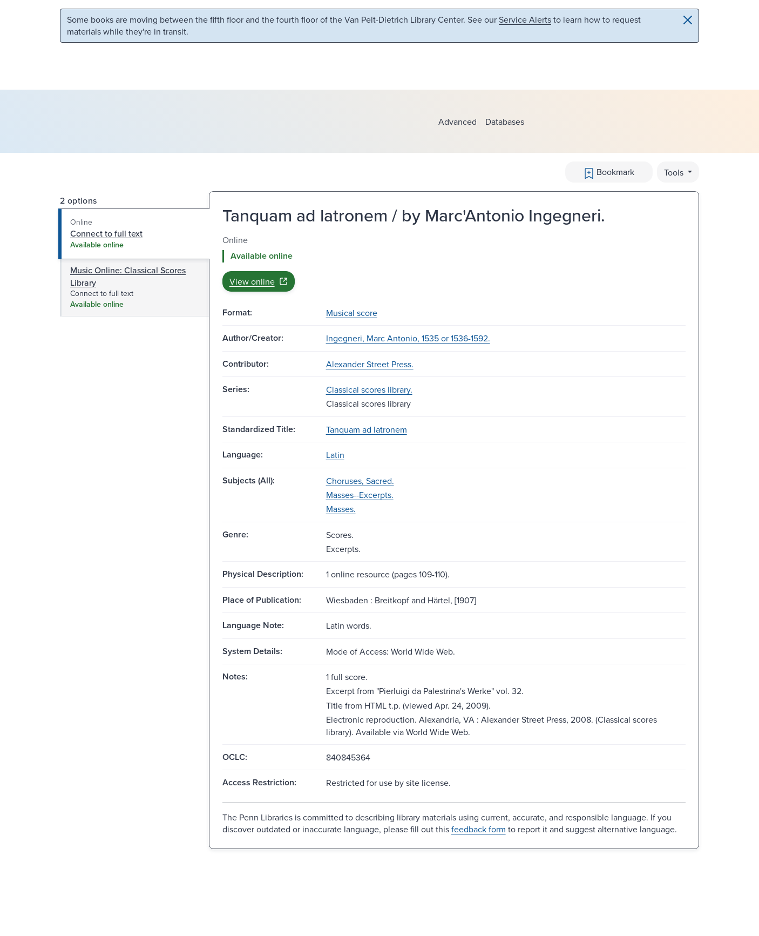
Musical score (351, 313)
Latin (335, 455)
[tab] (134, 233)
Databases (504, 121)
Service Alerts (525, 19)
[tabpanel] (454, 263)
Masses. (341, 509)
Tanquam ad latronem (366, 429)
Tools (675, 172)
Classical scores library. (369, 389)
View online (258, 281)
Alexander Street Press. (370, 364)
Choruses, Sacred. (360, 481)
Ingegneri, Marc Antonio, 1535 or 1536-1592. (408, 338)
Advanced (457, 121)
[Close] (688, 20)
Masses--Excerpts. (360, 495)
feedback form (478, 829)
